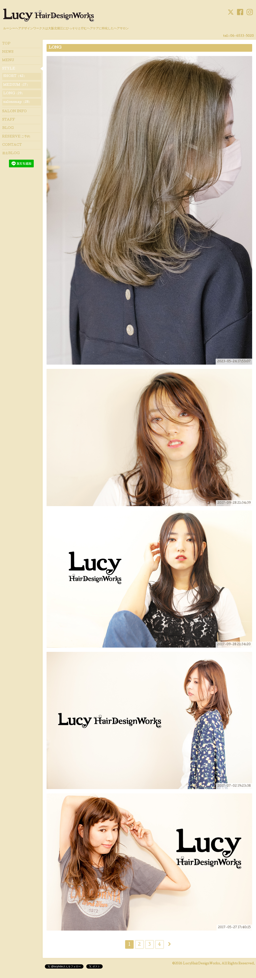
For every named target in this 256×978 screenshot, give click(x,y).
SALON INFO (14, 111)
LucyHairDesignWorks (201, 963)
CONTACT (12, 145)
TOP (6, 44)
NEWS (7, 52)
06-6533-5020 (242, 36)
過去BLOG (11, 153)
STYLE (8, 69)
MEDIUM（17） (16, 85)
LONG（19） (13, 93)
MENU (8, 60)
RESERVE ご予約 (16, 136)
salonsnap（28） (17, 102)
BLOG (8, 128)
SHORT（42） (14, 76)
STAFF (8, 120)
